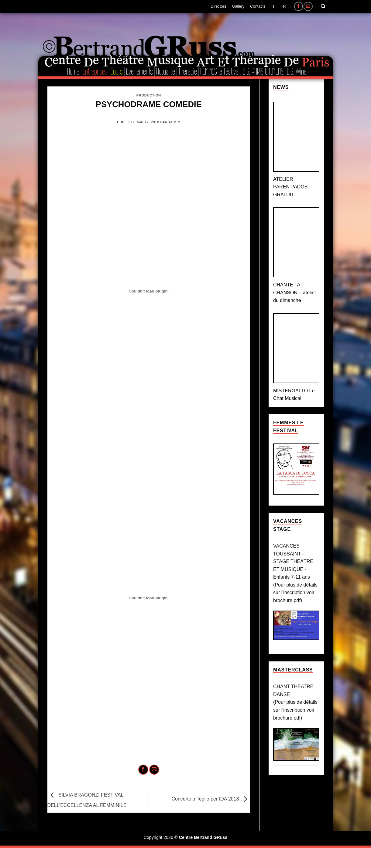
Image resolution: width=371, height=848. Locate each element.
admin (174, 122)
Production (148, 95)
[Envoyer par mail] (154, 770)
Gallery (238, 6)
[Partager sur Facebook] (143, 770)
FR (283, 6)
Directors (218, 6)
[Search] (323, 6)
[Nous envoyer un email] (308, 6)
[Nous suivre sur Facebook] (298, 6)
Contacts (258, 6)
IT (273, 6)
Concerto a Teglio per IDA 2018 (210, 798)
